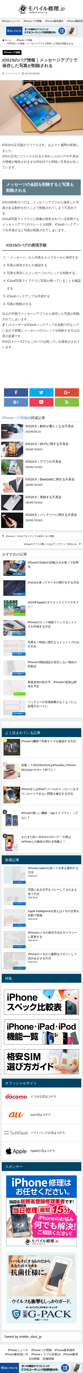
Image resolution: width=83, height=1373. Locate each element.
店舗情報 (48, 1358)
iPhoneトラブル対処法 (45, 1354)
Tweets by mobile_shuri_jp (23, 1336)
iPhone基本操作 (54, 21)
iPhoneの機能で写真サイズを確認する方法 (48, 741)
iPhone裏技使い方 (16, 1354)
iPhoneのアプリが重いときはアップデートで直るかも (50, 544)
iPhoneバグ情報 (32, 21)
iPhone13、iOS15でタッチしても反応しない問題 (30, 536)
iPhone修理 (70, 1354)
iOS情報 (34, 1358)
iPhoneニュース (11, 21)
